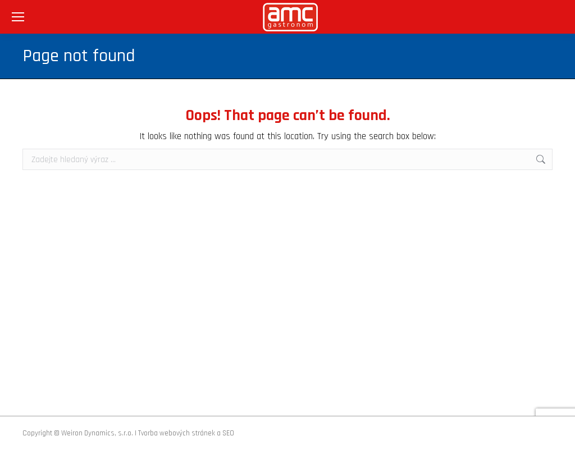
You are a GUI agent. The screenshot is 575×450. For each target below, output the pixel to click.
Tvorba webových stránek (176, 433)
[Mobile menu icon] (18, 17)
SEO (228, 433)
